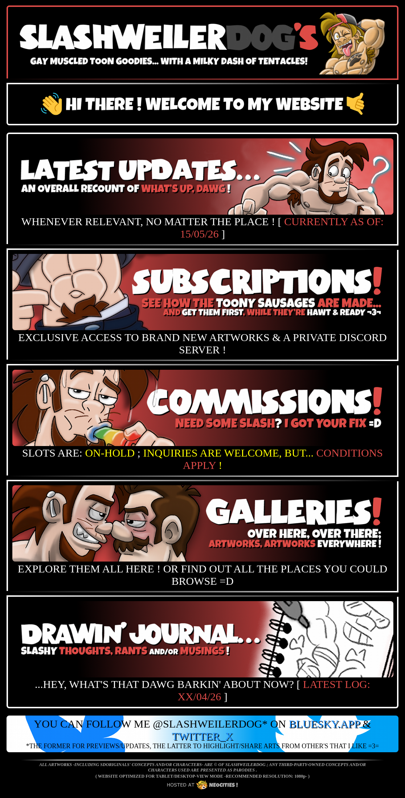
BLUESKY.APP (324, 724)
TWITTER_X (202, 736)
